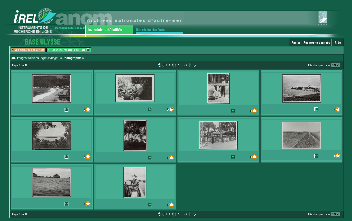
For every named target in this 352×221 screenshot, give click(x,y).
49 (185, 65)
